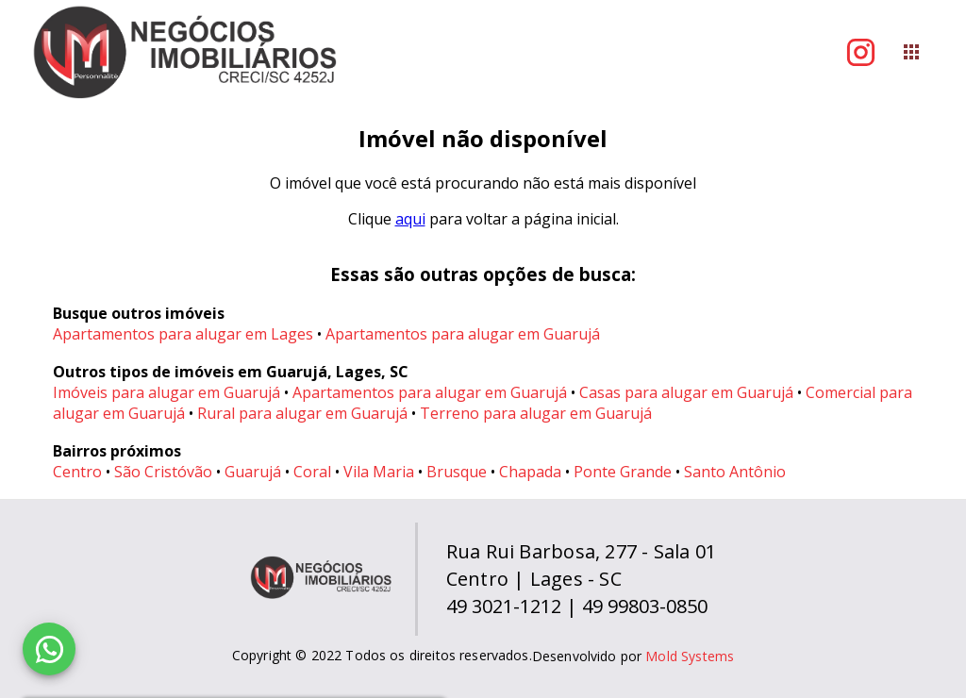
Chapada (530, 471)
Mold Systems (689, 656)
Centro (77, 471)
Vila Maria (378, 471)
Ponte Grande (623, 471)
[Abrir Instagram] (860, 52)
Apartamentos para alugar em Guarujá (462, 334)
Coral (312, 471)
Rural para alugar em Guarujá (302, 413)
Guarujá (253, 471)
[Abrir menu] (911, 52)
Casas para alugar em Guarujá (686, 392)
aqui (410, 218)
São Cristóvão (163, 471)
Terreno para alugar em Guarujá (536, 413)
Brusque (456, 471)
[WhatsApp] (49, 649)
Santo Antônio (735, 471)
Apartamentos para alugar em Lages (183, 334)
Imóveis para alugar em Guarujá (166, 392)
